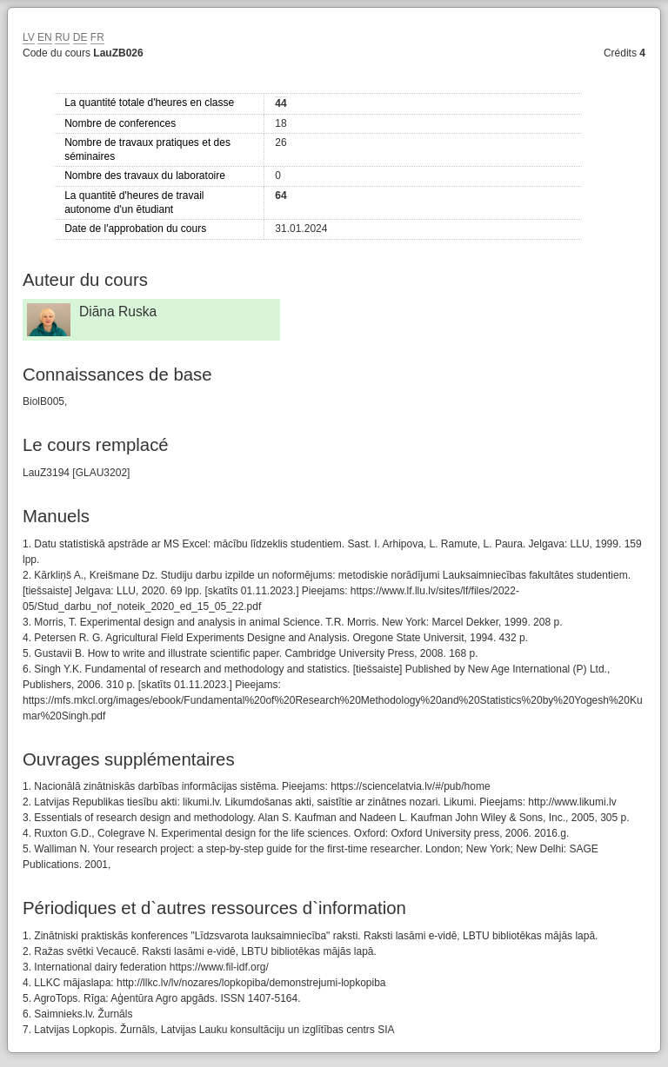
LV (29, 37)
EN (44, 37)
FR (97, 37)
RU (62, 37)
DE (80, 37)
